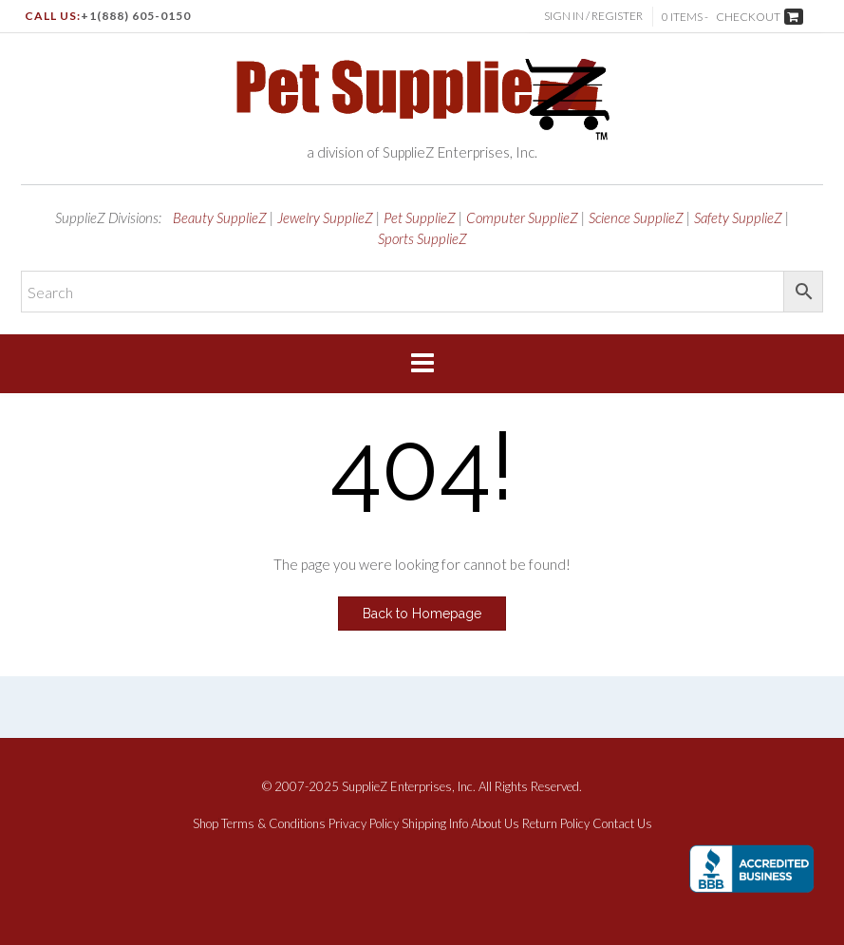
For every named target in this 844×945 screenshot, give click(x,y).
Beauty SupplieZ (220, 217)
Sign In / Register (593, 16)
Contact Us (622, 824)
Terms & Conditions (273, 824)
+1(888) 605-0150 (136, 16)
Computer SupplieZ (522, 217)
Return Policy (556, 824)
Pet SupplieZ (420, 217)
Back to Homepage (422, 613)
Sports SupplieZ (422, 238)
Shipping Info (435, 824)
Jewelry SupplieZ (325, 217)
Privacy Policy (363, 824)
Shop (205, 824)
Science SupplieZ (636, 217)
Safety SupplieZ (738, 217)
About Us (495, 824)
